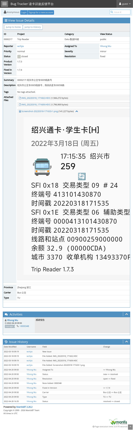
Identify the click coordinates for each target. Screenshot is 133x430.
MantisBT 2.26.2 (24, 406)
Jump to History (33, 26)
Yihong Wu (105, 46)
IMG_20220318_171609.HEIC (35, 104)
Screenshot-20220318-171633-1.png (39, 111)
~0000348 (24, 326)
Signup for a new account (41, 12)
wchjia (20, 46)
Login (23, 12)
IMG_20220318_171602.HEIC (35, 97)
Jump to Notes (13, 26)
